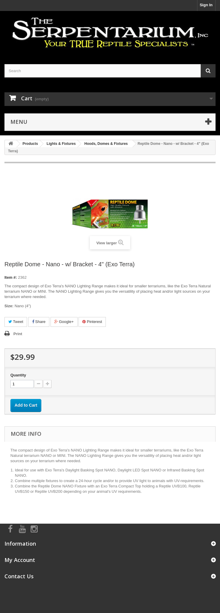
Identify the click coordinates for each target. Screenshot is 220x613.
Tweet (15, 321)
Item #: (10, 277)
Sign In (206, 5)
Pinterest (92, 321)
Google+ (64, 321)
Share (38, 321)
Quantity (18, 375)
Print (17, 334)
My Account (19, 559)
